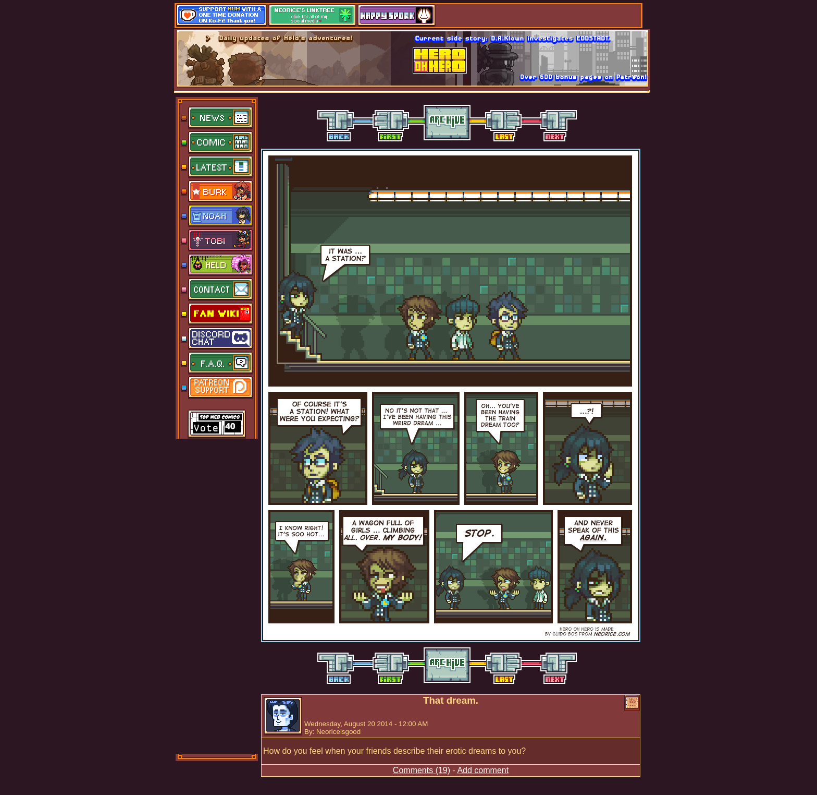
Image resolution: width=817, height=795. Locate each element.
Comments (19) (421, 770)
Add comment (483, 770)
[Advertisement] (217, 595)
